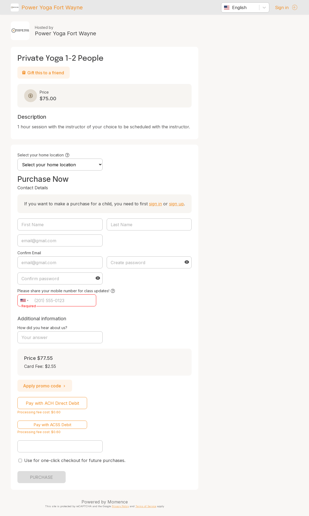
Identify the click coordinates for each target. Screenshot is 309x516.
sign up (176, 203)
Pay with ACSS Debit (52, 424)
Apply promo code (44, 385)
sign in (155, 203)
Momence (117, 502)
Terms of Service (145, 506)
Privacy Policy (120, 506)
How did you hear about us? (42, 327)
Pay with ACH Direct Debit (52, 403)
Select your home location (40, 155)
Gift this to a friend (43, 72)
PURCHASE (41, 477)
